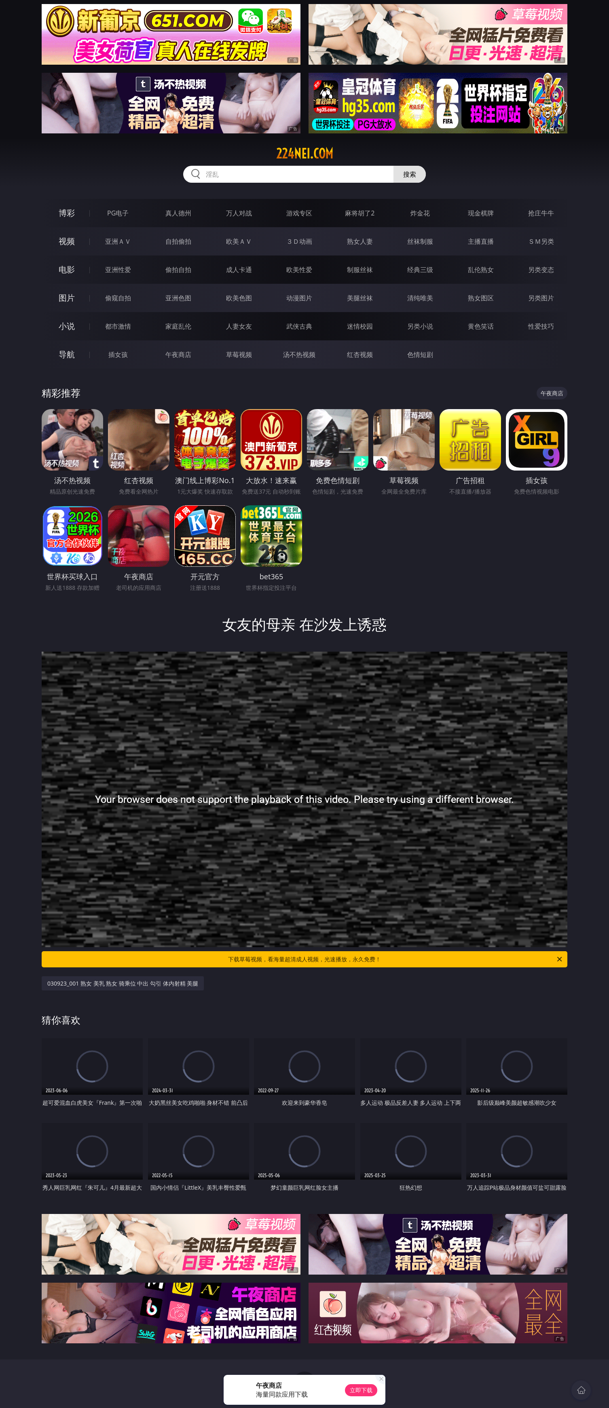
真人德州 (178, 213)
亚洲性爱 (118, 269)
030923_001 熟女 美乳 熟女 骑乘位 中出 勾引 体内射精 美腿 (122, 983)
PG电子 (118, 213)
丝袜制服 (420, 241)
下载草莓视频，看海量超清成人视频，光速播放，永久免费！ (395, 959)
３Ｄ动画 (299, 241)
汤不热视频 (299, 354)
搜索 (409, 174)
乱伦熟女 (481, 269)
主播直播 (481, 241)
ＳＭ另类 (541, 241)
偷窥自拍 (118, 297)
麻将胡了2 (359, 213)
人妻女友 (239, 326)
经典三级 (420, 269)
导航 (67, 354)
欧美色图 (239, 297)
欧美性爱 (299, 269)
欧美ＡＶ (239, 241)
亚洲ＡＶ (118, 241)
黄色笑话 (481, 326)
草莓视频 (239, 354)
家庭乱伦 (178, 326)
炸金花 (420, 213)
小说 (67, 326)
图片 (67, 297)
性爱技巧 (541, 326)
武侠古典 (299, 326)
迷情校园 (360, 326)
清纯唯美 (420, 297)
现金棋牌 (481, 213)
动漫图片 (299, 297)
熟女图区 (481, 297)
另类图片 (541, 297)
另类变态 (541, 269)
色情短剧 (420, 354)
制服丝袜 (360, 269)
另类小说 (420, 326)
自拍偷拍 (178, 241)
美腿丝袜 (360, 297)
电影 (67, 269)
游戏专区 (299, 213)
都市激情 (118, 326)
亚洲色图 (178, 297)
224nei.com (304, 154)
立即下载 (361, 1390)
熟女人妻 (360, 241)
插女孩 (118, 354)
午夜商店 (178, 354)
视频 (67, 241)
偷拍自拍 (178, 269)
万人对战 (239, 213)
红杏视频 (360, 354)
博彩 (67, 212)
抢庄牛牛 (541, 213)
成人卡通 (239, 269)
